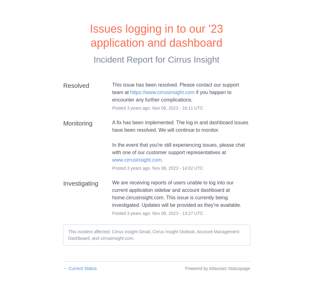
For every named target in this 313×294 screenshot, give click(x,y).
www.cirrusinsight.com (136, 160)
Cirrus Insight (193, 59)
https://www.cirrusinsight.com (162, 92)
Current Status (80, 268)
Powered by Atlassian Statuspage (217, 268)
